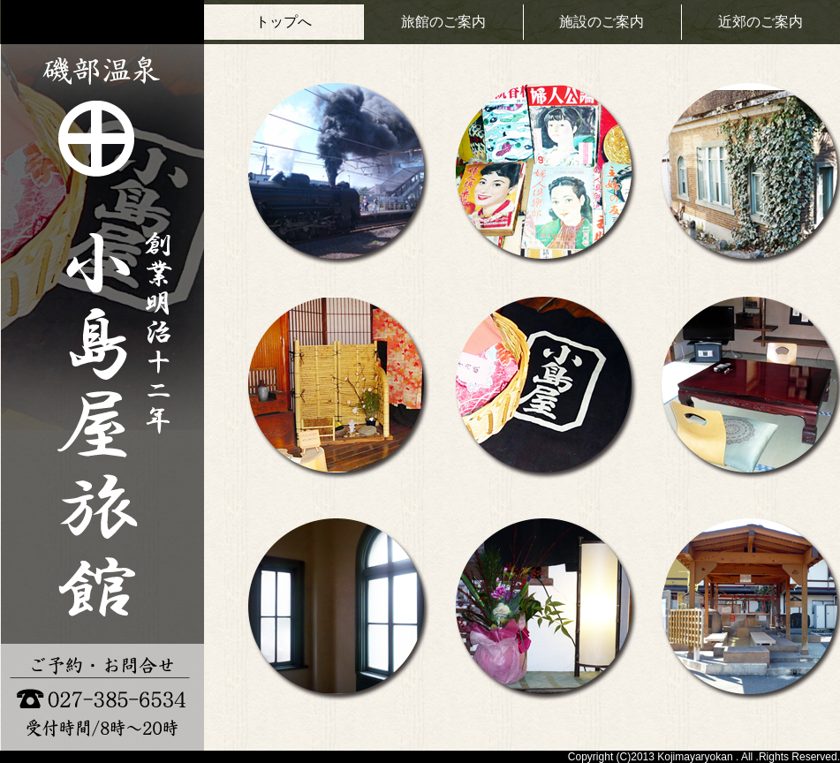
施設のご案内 (601, 21)
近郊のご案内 (760, 21)
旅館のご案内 (443, 21)
